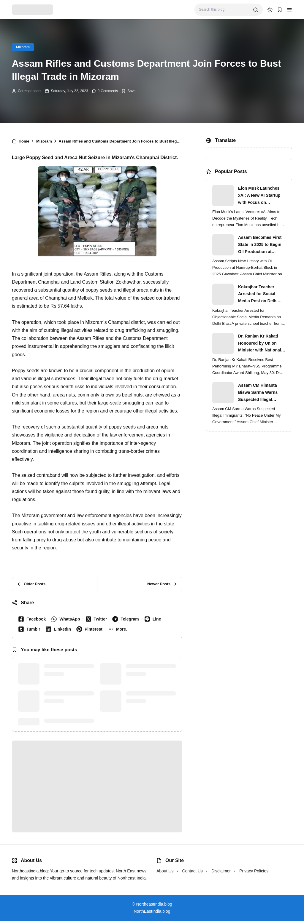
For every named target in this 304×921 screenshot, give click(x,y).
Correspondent (29, 91)
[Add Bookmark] (128, 91)
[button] (289, 9)
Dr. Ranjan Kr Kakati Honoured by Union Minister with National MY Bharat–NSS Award (260, 344)
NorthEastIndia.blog (152, 911)
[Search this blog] (223, 10)
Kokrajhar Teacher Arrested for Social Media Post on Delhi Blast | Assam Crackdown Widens (258, 294)
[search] (255, 9)
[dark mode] (270, 9)
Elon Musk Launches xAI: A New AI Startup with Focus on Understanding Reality (260, 196)
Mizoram (23, 47)
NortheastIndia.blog (154, 904)
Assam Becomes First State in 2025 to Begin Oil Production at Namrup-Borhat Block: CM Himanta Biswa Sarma (260, 245)
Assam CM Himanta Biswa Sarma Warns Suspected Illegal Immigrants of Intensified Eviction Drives (258, 393)
